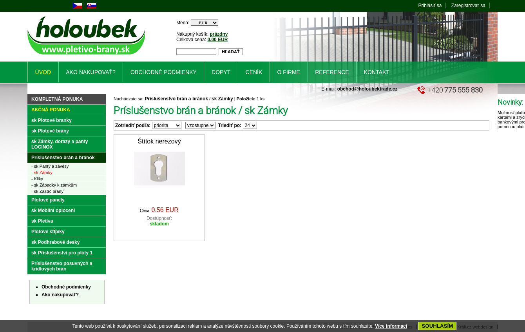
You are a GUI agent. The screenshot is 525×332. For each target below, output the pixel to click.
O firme (288, 72)
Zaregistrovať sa (468, 5)
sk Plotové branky (51, 120)
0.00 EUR (217, 39)
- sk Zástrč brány (47, 191)
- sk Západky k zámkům (54, 185)
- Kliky (37, 178)
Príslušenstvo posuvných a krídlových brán (61, 266)
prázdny (219, 34)
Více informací (391, 326)
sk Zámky (222, 99)
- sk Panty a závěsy (50, 166)
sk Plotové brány (50, 131)
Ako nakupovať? (60, 295)
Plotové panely (48, 200)
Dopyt (221, 72)
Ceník (254, 72)
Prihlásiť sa (430, 5)
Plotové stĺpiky (48, 231)
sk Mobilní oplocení (53, 210)
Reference (332, 72)
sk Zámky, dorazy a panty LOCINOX (59, 144)
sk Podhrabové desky (55, 242)
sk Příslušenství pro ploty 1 (61, 253)
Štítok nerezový (159, 141)
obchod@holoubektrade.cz (367, 89)
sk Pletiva (42, 221)
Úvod (43, 72)
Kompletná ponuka (57, 99)
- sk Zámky (41, 172)
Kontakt (376, 72)
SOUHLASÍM (437, 326)
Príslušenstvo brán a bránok (176, 99)
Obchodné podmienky (66, 287)
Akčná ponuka (50, 109)
